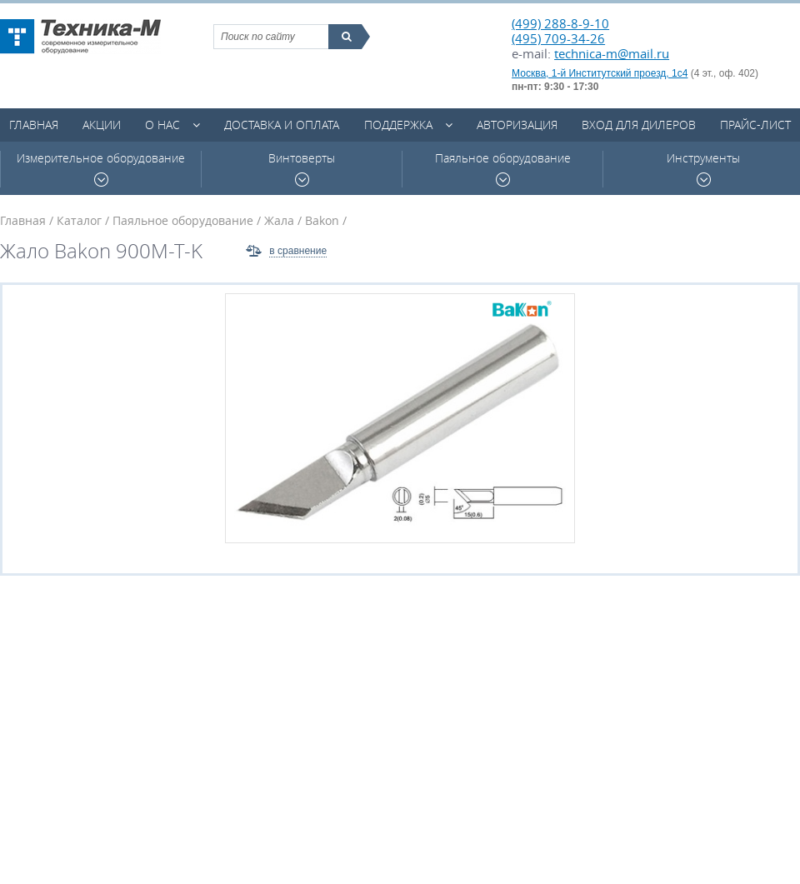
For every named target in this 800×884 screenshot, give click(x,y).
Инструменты (703, 169)
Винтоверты (301, 169)
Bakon (322, 220)
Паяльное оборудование (503, 169)
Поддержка (398, 124)
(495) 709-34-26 (558, 38)
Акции (101, 124)
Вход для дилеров (639, 124)
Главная (33, 124)
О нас (162, 124)
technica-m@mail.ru (611, 53)
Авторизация (517, 124)
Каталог (79, 220)
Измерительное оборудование (101, 169)
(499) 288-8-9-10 (560, 23)
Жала (279, 220)
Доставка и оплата (281, 124)
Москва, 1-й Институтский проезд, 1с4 (600, 73)
